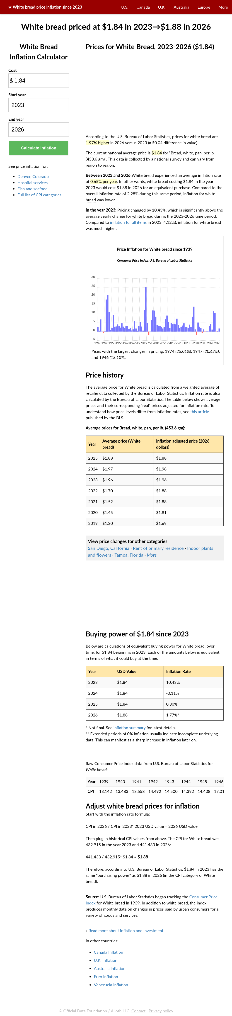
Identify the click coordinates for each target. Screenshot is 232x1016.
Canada (143, 7)
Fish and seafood (32, 188)
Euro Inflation (106, 976)
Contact (138, 1010)
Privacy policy (161, 1010)
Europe (204, 7)
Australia (181, 7)
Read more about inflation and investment (126, 930)
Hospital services (32, 182)
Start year (17, 94)
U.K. (161, 7)
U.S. (124, 7)
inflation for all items (128, 222)
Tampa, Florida (129, 555)
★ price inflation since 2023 (45, 7)
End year (16, 119)
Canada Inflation (108, 952)
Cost (12, 70)
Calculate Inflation (38, 148)
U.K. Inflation (105, 960)
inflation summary (129, 727)
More (223, 7)
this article (199, 411)
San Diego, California (108, 548)
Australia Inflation (109, 968)
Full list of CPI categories (39, 194)
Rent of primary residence (158, 548)
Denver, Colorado (33, 176)
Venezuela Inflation (111, 984)
